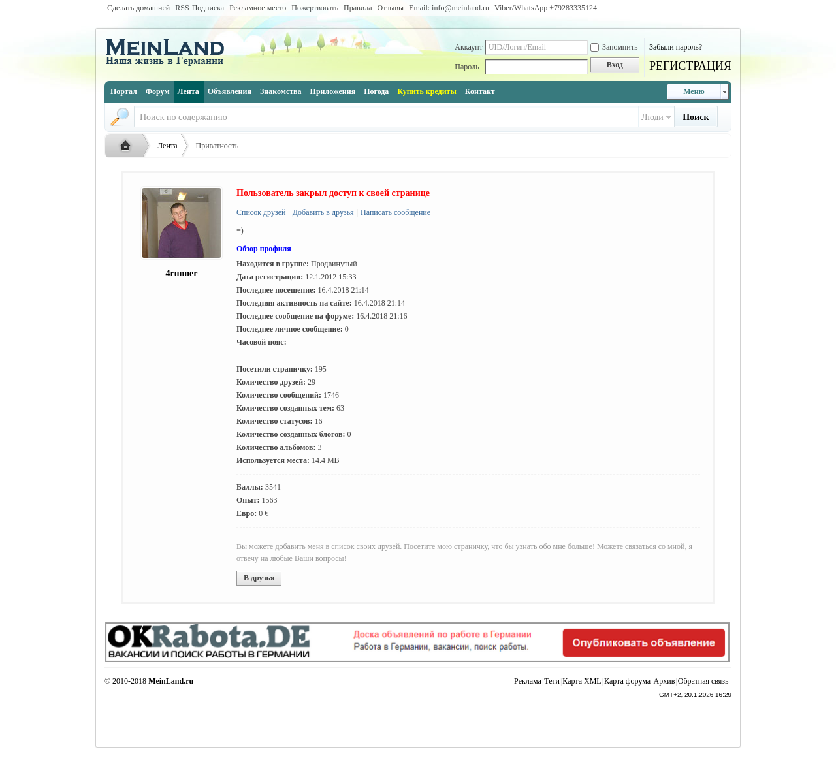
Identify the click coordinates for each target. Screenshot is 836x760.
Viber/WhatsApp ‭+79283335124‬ (545, 7)
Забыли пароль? (675, 47)
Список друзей (260, 212)
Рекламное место (257, 7)
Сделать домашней (138, 7)
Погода (376, 91)
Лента (188, 91)
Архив (664, 681)
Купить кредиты (426, 91)
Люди (652, 117)
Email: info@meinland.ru (449, 7)
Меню (694, 91)
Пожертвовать (314, 7)
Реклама (527, 681)
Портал (123, 91)
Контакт (480, 91)
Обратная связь (703, 681)
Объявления (229, 91)
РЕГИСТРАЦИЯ (690, 65)
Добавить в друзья (322, 212)
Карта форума (627, 681)
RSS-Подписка (199, 7)
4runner (182, 273)
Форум (158, 91)
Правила (358, 7)
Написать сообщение (394, 212)
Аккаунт (469, 47)
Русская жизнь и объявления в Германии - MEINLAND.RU (128, 146)
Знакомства (281, 91)
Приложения (333, 91)
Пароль (467, 66)
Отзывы (390, 7)
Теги (552, 681)
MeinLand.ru (170, 681)
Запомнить (614, 47)
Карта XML (581, 681)
